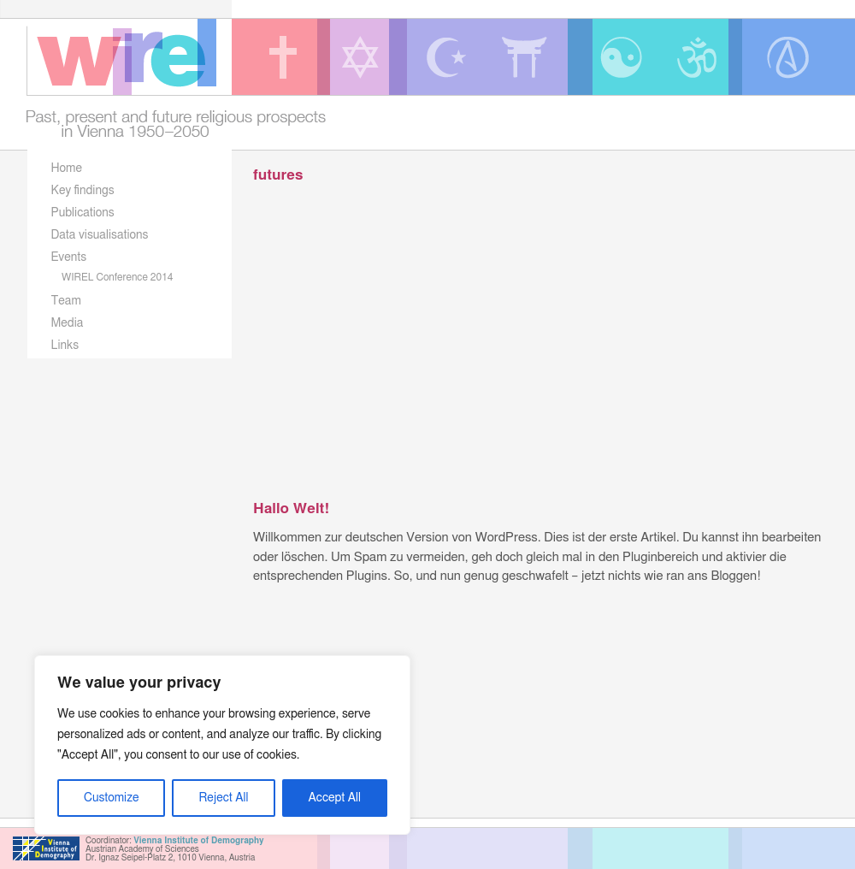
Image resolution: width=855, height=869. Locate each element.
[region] (222, 745)
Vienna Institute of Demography (198, 840)
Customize (111, 798)
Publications (83, 213)
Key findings (83, 191)
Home (66, 168)
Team (66, 301)
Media (67, 323)
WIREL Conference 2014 (118, 277)
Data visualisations (100, 235)
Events (69, 257)
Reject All (223, 798)
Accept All (334, 798)
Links (65, 346)
